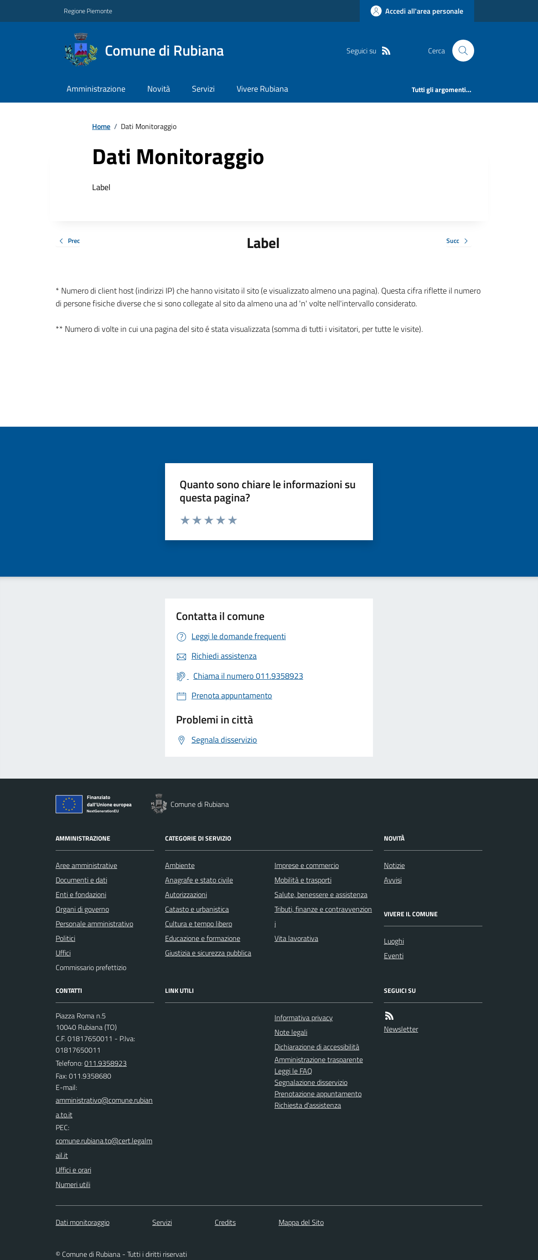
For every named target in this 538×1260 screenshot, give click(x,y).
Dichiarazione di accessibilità (316, 1046)
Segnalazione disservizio (310, 1082)
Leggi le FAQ (293, 1070)
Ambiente (180, 865)
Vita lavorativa (296, 938)
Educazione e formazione (202, 938)
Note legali (290, 1032)
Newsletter (401, 1028)
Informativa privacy (303, 1017)
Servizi (203, 89)
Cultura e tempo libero (198, 923)
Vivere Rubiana (262, 89)
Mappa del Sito (301, 1222)
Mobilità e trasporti (302, 879)
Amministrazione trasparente (318, 1059)
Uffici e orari (73, 1169)
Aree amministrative (86, 865)
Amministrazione (96, 89)
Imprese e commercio (306, 865)
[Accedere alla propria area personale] (417, 11)
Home (101, 126)
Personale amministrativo (94, 923)
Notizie (394, 865)
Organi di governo (82, 909)
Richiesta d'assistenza (307, 1105)
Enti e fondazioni (81, 894)
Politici (65, 938)
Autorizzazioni (186, 894)
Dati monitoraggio (82, 1222)
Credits (225, 1222)
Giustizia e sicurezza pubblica (208, 952)
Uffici (63, 952)
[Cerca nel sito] (459, 51)
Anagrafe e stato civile (199, 879)
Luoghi (394, 940)
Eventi (394, 955)
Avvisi (393, 879)
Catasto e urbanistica (197, 909)
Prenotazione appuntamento (318, 1093)
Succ (458, 241)
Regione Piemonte (88, 10)
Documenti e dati (81, 879)
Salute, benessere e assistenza (320, 894)
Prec (68, 241)
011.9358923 (105, 1063)
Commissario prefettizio (91, 967)
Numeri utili (73, 1184)
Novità (158, 89)
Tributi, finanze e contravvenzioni (323, 916)
